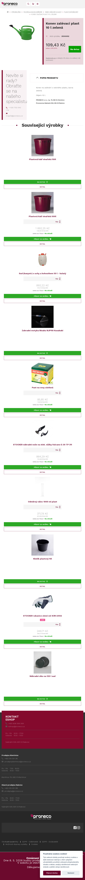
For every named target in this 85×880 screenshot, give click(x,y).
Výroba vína (16, 12)
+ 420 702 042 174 (13, 108)
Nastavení (71, 873)
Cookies (34, 844)
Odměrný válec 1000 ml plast (42, 501)
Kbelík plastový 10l (42, 559)
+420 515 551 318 (10, 788)
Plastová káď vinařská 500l (42, 216)
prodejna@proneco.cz (12, 791)
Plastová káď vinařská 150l (42, 159)
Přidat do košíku (42, 239)
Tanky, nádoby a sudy (53, 12)
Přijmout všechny (52, 873)
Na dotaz (74, 49)
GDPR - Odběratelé (30, 842)
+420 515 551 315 (10, 758)
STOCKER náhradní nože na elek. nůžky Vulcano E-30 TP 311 (42, 444)
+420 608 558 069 (15, 723)
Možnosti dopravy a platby (16, 844)
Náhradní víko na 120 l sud (42, 676)
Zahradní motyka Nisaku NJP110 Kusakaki (42, 330)
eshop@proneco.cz (15, 726)
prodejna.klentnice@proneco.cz (16, 762)
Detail (42, 187)
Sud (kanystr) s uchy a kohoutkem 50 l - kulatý (42, 273)
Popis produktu (49, 78)
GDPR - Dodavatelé (50, 842)
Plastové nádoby (71, 12)
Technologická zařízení (32, 12)
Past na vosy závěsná (42, 387)
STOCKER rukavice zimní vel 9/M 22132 (42, 616)
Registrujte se (51, 58)
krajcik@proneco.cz (14, 115)
